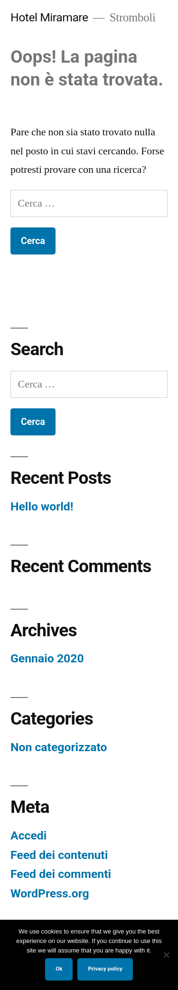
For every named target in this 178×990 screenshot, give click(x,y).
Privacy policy (105, 968)
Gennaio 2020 (47, 658)
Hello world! (41, 506)
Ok (59, 968)
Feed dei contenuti (59, 855)
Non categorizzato (58, 747)
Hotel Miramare (49, 17)
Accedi (28, 835)
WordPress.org (49, 893)
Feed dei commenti (60, 874)
